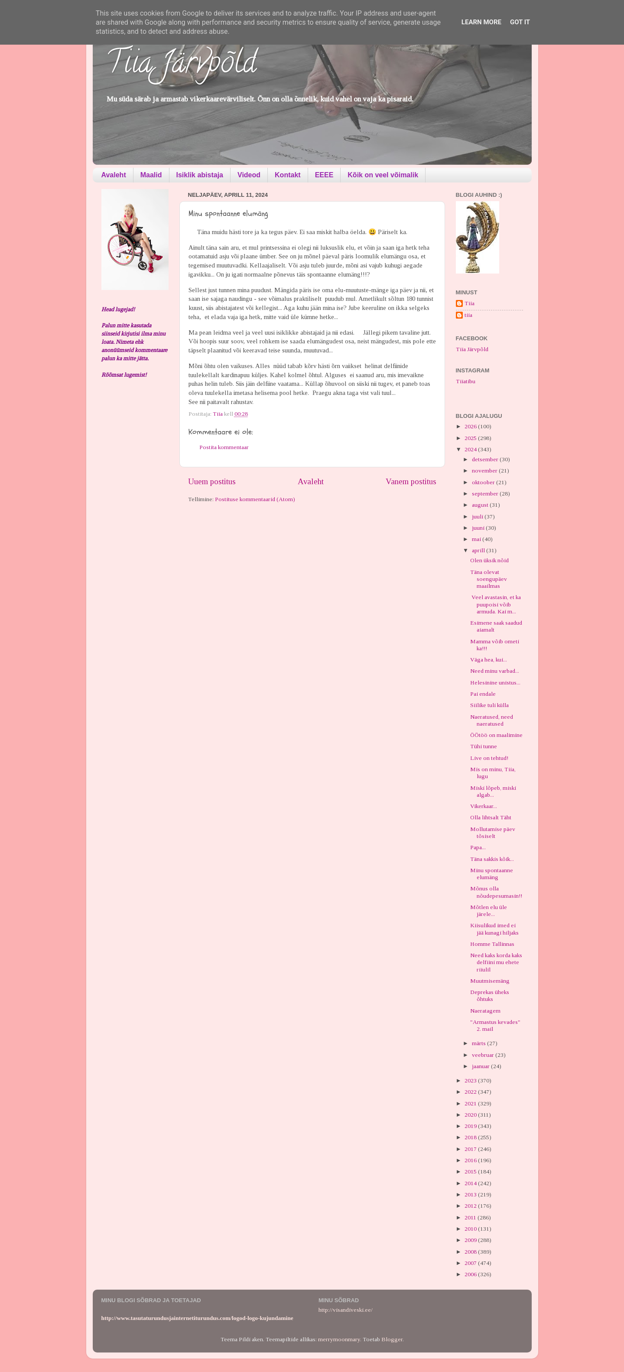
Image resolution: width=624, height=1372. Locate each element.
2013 (471, 1194)
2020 (471, 1114)
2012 (471, 1206)
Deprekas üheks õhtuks (489, 995)
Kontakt (288, 175)
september (486, 493)
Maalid (151, 175)
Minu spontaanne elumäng (491, 873)
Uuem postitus (212, 481)
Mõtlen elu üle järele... (488, 910)
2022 (471, 1091)
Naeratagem (485, 1010)
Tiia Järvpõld (181, 65)
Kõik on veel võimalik (383, 175)
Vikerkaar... (483, 806)
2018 (471, 1137)
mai (477, 539)
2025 (471, 438)
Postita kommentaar (224, 447)
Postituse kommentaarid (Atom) (255, 499)
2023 (471, 1080)
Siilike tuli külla (489, 705)
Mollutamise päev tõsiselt (492, 832)
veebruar (483, 1055)
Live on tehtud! (489, 758)
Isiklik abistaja (200, 175)
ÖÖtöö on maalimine (496, 735)
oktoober (484, 482)
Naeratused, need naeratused (491, 720)
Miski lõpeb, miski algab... (493, 791)
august (481, 505)
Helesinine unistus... (495, 682)
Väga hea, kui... (488, 659)
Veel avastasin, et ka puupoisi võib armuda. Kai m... (495, 604)
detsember (486, 459)
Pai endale (483, 694)
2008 (471, 1251)
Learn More (481, 22)
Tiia (469, 303)
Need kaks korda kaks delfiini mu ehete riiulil (496, 962)
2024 (471, 449)
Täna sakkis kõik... (492, 859)
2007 (471, 1263)
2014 (471, 1183)
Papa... (478, 847)
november (485, 470)
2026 (471, 426)
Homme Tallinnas (492, 944)
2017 (471, 1149)
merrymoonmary (339, 1339)
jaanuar (481, 1066)
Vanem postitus (411, 481)
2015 (471, 1171)
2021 (471, 1103)
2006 (471, 1274)
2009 (471, 1240)
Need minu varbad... (494, 671)
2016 (471, 1160)
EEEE (324, 175)
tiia (468, 315)
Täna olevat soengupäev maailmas (488, 579)
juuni (479, 528)
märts (479, 1043)
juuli (478, 516)
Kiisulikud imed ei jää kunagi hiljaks (494, 928)
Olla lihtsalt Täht (490, 817)
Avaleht (113, 175)
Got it (520, 22)
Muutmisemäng (490, 981)
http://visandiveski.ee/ (345, 1310)
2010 (471, 1228)
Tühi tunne (483, 746)
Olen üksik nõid (489, 560)
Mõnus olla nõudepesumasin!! (496, 892)
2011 (471, 1217)
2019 (471, 1126)
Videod (248, 175)
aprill (479, 550)
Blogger (392, 1339)
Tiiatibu (465, 381)
